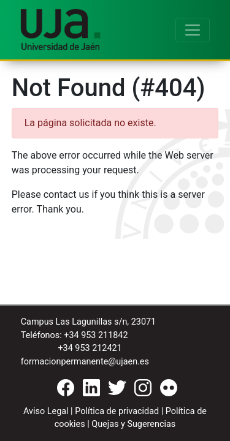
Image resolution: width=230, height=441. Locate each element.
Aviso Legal (46, 411)
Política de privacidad (117, 411)
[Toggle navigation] (192, 30)
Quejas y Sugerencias (133, 424)
